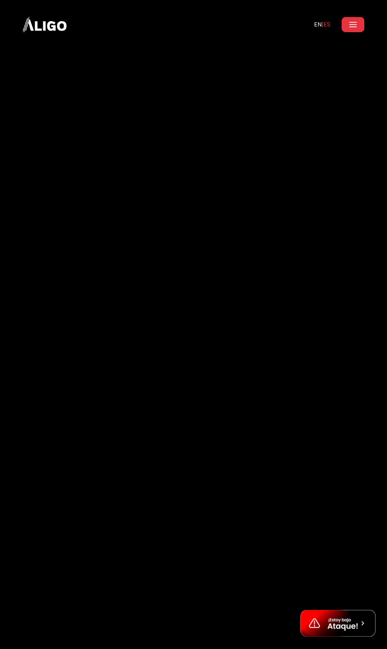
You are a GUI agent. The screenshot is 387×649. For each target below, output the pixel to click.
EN (318, 24)
